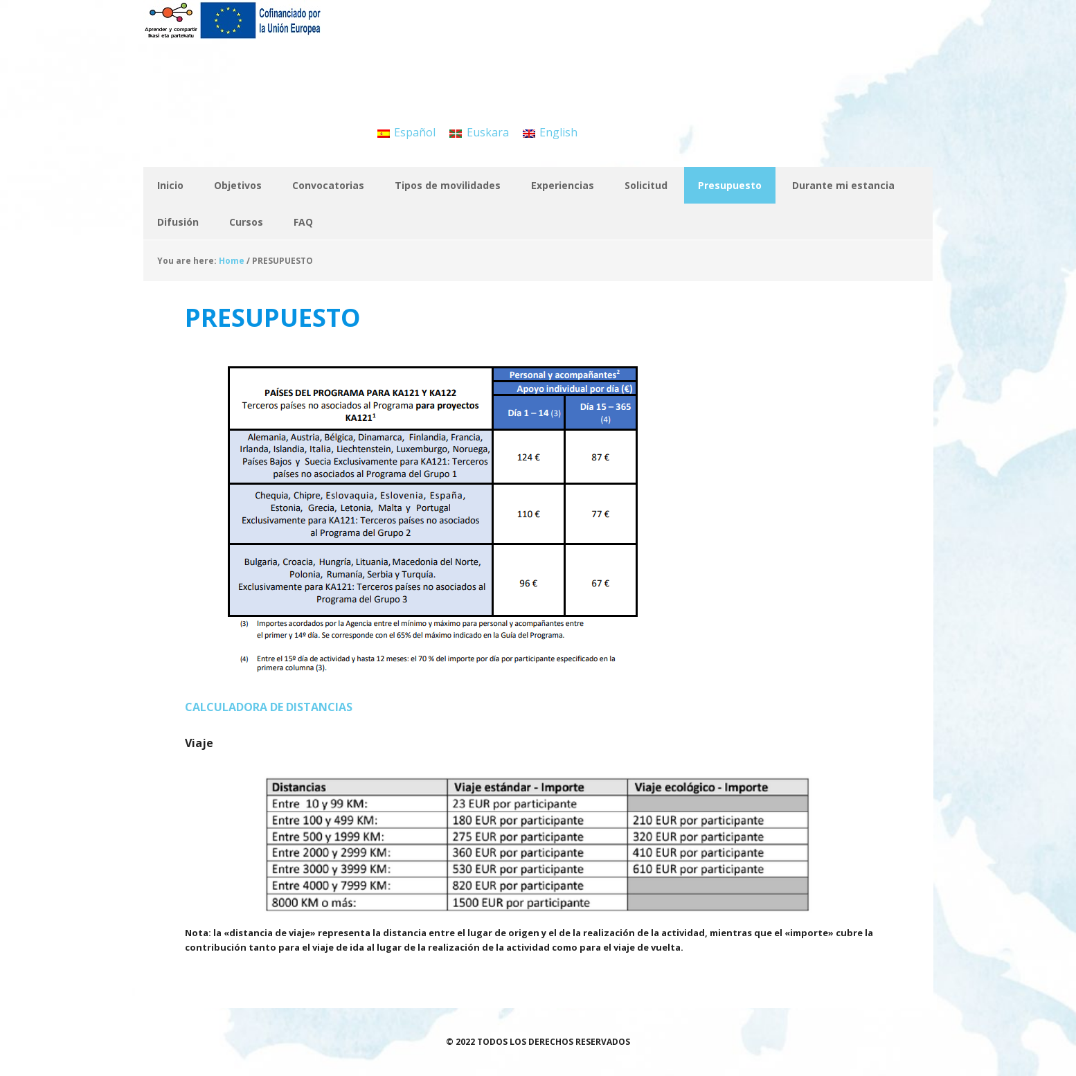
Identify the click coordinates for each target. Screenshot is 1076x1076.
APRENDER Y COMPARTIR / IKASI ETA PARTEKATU (233, 34)
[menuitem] (406, 132)
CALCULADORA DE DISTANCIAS (268, 707)
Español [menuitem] (415, 132)
